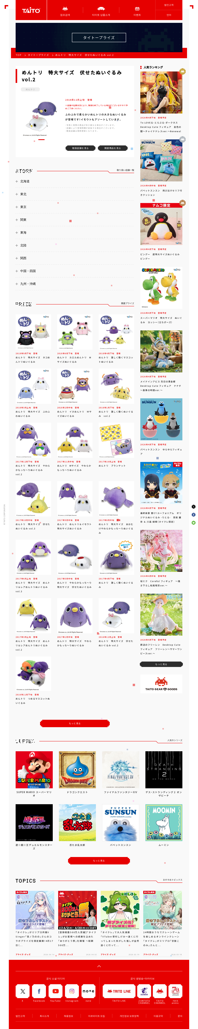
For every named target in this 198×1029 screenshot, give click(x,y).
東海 (23, 232)
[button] (41, 139)
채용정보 (68, 1016)
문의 (180, 1016)
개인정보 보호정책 (129, 1016)
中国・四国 (28, 271)
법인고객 (169, 4)
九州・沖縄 (28, 283)
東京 (23, 207)
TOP (19, 55)
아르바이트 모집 (96, 1016)
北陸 (23, 245)
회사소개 (44, 1016)
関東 (23, 219)
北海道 (25, 181)
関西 (23, 258)
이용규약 (158, 1016)
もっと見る (75, 723)
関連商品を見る (112, 148)
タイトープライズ (38, 55)
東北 (23, 194)
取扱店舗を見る (80, 148)
